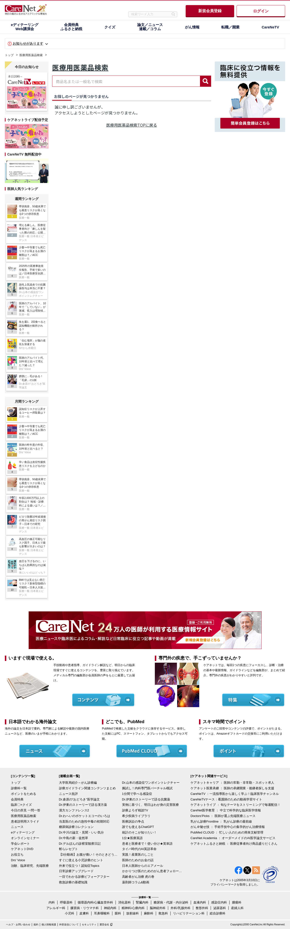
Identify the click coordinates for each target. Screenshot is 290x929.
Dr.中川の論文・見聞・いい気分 (81, 832)
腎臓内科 (142, 902)
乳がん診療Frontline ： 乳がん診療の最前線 (221, 821)
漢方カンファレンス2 (74, 810)
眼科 (118, 913)
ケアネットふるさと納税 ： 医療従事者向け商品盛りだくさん (234, 843)
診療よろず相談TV (135, 810)
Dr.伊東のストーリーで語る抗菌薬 (146, 799)
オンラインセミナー (25, 838)
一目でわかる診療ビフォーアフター (84, 876)
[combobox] (126, 81)
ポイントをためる (23, 794)
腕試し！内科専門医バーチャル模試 (147, 788)
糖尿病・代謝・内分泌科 (171, 902)
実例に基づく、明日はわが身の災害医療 (150, 805)
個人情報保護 (48, 924)
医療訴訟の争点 (133, 821)
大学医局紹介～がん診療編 (78, 782)
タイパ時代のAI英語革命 (139, 849)
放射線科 (132, 913)
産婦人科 (237, 908)
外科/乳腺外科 (181, 908)
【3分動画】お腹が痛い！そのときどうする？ (89, 854)
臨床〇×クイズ (21, 805)
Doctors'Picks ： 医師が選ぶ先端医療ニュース (223, 816)
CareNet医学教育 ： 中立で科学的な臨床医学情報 (226, 810)
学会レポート (20, 843)
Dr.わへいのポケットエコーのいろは (84, 816)
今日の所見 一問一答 (25, 810)
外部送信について (69, 924)
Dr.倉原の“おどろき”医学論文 (79, 799)
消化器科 (124, 902)
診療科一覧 (19, 788)
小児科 (69, 913)
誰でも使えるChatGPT (138, 827)
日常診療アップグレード (76, 871)
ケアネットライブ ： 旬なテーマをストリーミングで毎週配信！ (236, 805)
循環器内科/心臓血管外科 (95, 902)
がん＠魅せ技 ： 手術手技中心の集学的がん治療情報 (228, 827)
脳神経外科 (158, 908)
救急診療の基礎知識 (73, 882)
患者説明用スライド (25, 821)
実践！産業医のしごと (138, 854)
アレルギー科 (55, 908)
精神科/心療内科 (133, 908)
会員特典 (17, 799)
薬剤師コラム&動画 (135, 882)
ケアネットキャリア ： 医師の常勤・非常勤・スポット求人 (232, 782)
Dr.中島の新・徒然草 (73, 838)
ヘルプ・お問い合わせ (18, 924)
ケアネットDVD (22, 849)
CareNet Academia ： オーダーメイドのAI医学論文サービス (233, 838)
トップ (9, 55)
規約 (35, 924)
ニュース (17, 827)
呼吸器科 (66, 902)
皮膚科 (84, 913)
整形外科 (202, 908)
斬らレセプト (68, 849)
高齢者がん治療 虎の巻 (138, 876)
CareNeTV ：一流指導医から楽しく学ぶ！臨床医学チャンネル (235, 794)
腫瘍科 (236, 902)
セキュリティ (89, 924)
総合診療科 (217, 913)
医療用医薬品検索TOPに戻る (131, 125)
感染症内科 (219, 902)
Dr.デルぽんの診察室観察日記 (80, 843)
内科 (52, 902)
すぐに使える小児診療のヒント (81, 860)
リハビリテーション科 (189, 913)
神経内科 (110, 908)
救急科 (163, 913)
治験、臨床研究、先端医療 (30, 866)
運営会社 (104, 924)
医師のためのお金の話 (138, 860)
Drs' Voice (18, 860)
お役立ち (17, 854)
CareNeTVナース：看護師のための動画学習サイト (226, 799)
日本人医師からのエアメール (142, 866)
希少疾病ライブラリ (136, 816)
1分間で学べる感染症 (137, 794)
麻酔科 (148, 913)
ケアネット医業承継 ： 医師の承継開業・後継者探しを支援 (232, 788)
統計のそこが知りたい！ (139, 832)
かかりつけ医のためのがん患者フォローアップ (152, 871)
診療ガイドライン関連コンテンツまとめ (87, 788)
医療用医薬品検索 (31, 55)
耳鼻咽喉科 (102, 913)
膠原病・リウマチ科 (84, 908)
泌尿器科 (219, 908)
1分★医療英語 (132, 838)
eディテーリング (23, 832)
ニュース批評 (68, 794)
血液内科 (199, 902)
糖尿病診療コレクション (76, 827)
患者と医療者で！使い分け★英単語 (147, 843)
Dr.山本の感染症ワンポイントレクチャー (151, 782)
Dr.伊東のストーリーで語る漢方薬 (83, 805)
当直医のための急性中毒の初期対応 (84, 821)
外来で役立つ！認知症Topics (79, 866)
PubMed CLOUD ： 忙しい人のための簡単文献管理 (227, 832)
